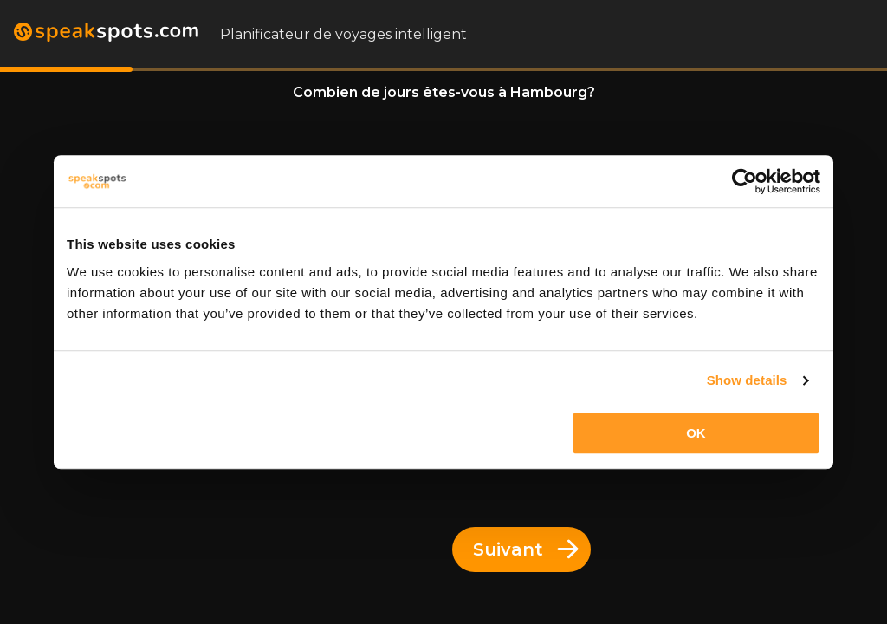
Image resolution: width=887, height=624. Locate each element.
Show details (747, 380)
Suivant (526, 549)
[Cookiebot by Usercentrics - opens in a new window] (744, 181)
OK (696, 433)
